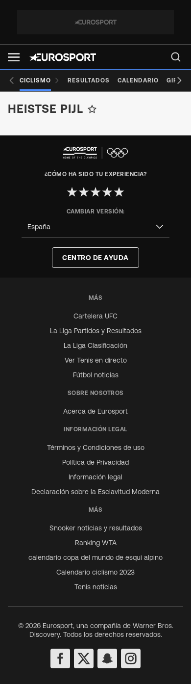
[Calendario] (138, 80)
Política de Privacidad (95, 462)
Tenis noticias (95, 587)
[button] (14, 57)
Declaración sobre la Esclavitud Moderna (95, 492)
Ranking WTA (96, 543)
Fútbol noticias (96, 375)
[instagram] (131, 658)
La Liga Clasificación (95, 345)
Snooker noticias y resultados (95, 528)
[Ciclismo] (40, 80)
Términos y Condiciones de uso (95, 447)
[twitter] (84, 658)
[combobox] (95, 226)
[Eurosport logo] (62, 57)
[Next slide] (179, 80)
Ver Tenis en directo (96, 360)
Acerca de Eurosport (95, 411)
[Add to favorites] (92, 109)
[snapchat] (107, 658)
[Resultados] (89, 80)
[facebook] (60, 658)
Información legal (95, 477)
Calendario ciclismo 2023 (95, 572)
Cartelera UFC (95, 316)
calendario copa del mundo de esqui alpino (95, 557)
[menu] (175, 57)
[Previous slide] (12, 80)
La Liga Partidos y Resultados (96, 331)
